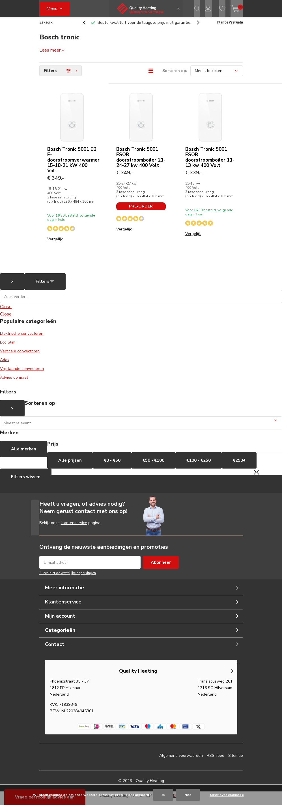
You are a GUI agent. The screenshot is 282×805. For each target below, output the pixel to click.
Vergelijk (55, 243)
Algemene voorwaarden (181, 759)
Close (6, 311)
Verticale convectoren (20, 355)
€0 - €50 (112, 464)
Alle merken (23, 453)
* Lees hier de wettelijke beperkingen (67, 577)
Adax (4, 364)
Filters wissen (25, 481)
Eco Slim (7, 346)
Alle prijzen (70, 464)
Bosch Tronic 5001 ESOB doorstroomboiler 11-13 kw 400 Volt (209, 161)
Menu (51, 8)
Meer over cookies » (227, 795)
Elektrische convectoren (21, 337)
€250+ (239, 464)
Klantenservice (230, 26)
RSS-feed (215, 759)
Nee (187, 795)
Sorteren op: (174, 75)
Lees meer (51, 54)
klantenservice (74, 527)
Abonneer (161, 566)
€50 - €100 (153, 464)
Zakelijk (46, 26)
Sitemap (235, 759)
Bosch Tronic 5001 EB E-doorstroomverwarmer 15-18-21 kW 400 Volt (73, 164)
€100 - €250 (198, 464)
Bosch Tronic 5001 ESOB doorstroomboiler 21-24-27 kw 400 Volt (140, 161)
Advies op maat (14, 381)
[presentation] (87, 27)
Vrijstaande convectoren (22, 373)
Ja (163, 795)
